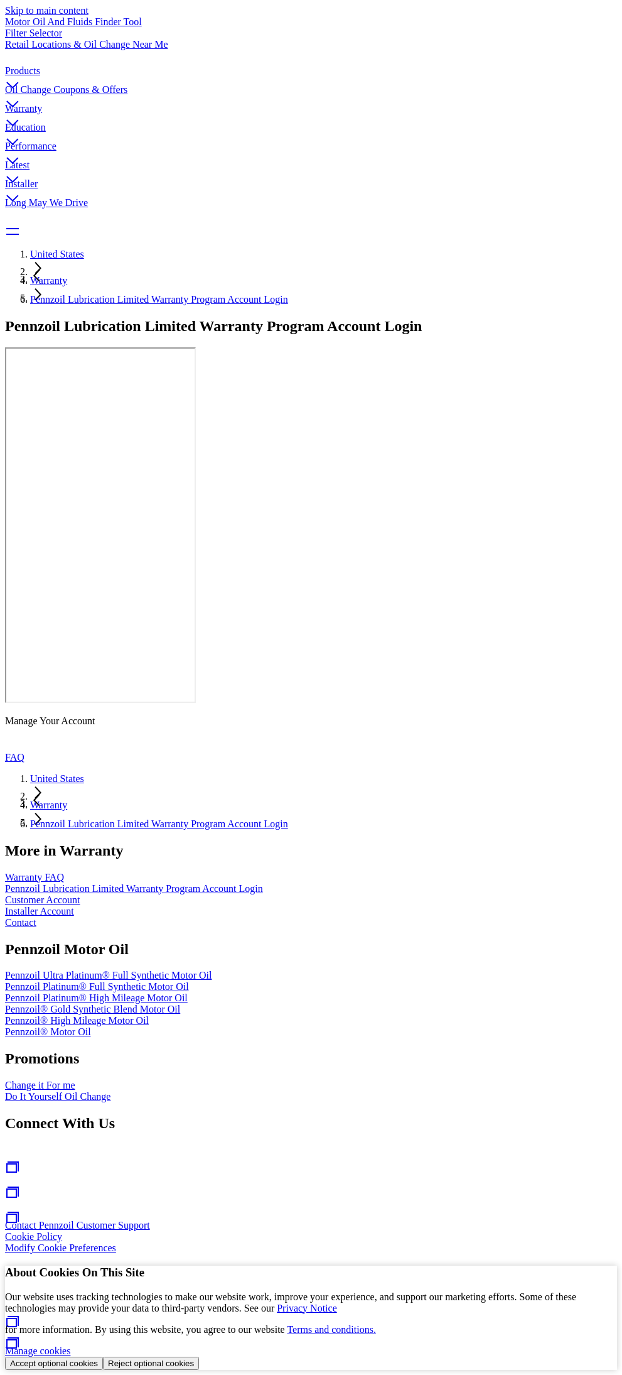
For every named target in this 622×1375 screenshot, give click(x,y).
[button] (311, 74)
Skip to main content (46, 10)
